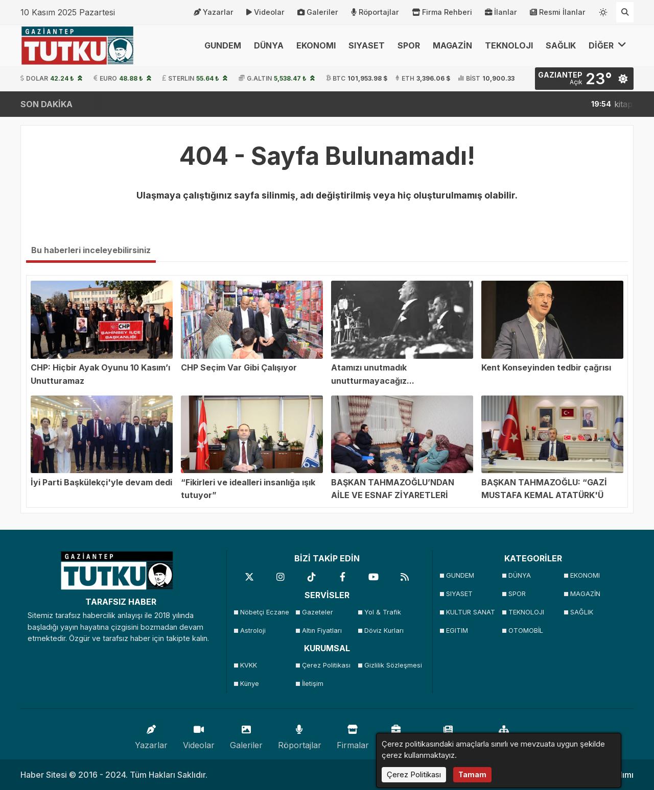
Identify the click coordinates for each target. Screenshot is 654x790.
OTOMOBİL (525, 630)
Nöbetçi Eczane (264, 612)
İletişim (312, 683)
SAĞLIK (561, 45)
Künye (249, 683)
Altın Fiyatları (322, 630)
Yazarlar (213, 12)
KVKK (248, 665)
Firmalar (353, 734)
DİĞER (607, 45)
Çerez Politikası (326, 665)
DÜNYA (269, 45)
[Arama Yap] (625, 12)
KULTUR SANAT (470, 612)
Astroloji (253, 630)
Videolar (265, 12)
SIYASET (366, 45)
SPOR (409, 45)
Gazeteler (317, 612)
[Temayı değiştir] (603, 10)
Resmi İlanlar (558, 12)
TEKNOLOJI (509, 45)
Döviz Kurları (384, 630)
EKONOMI (316, 45)
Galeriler (317, 12)
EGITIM (457, 630)
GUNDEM (222, 45)
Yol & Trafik (382, 612)
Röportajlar (375, 12)
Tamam (472, 774)
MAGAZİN (452, 45)
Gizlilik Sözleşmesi (392, 665)
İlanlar (501, 12)
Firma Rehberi (442, 12)
